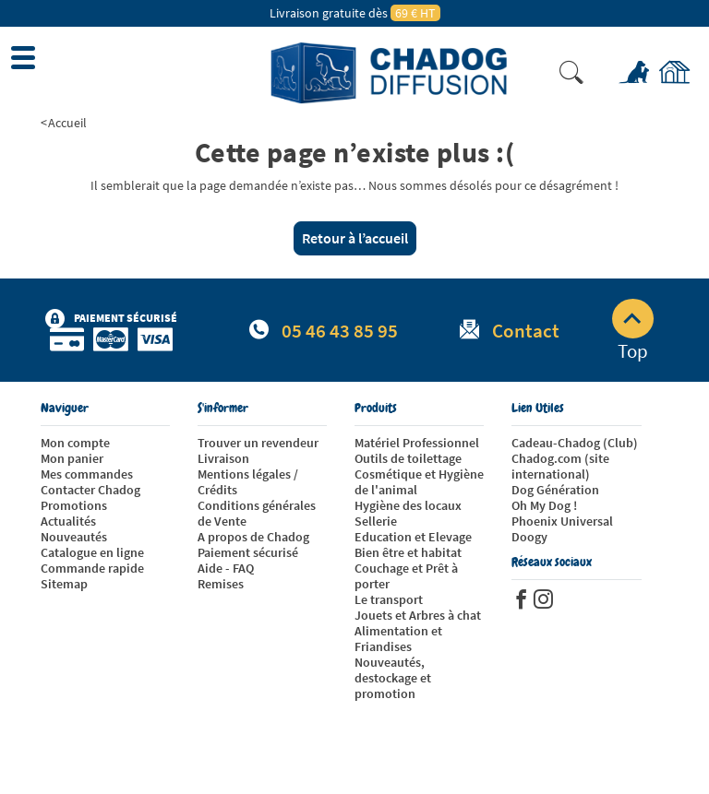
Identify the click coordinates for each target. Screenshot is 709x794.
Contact (525, 330)
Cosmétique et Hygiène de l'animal (419, 482)
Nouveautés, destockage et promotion (392, 678)
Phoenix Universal (562, 521)
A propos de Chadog (253, 536)
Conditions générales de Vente (257, 513)
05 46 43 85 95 (340, 330)
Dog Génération (555, 489)
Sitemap (64, 583)
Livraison (223, 458)
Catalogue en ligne (92, 552)
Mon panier (72, 458)
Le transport (388, 599)
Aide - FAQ (226, 568)
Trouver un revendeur (258, 442)
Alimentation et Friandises (398, 638)
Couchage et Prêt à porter (406, 576)
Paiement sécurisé (248, 552)
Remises (221, 583)
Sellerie (375, 521)
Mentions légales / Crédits (248, 482)
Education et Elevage (413, 536)
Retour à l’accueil (355, 238)
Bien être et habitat (408, 552)
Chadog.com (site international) (560, 466)
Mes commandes (87, 474)
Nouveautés (74, 536)
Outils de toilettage (408, 458)
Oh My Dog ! (544, 505)
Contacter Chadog (90, 489)
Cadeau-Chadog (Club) (574, 442)
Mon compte (75, 442)
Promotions (74, 505)
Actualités (68, 521)
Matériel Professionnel (416, 442)
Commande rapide (92, 568)
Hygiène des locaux (408, 505)
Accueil (67, 122)
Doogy (529, 536)
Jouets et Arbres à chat (417, 615)
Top (633, 331)
